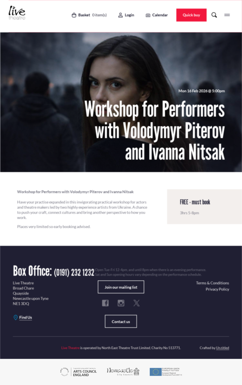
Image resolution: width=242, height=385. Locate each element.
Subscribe (109, 195)
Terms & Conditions (103, 206)
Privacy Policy (126, 179)
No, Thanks (149, 195)
